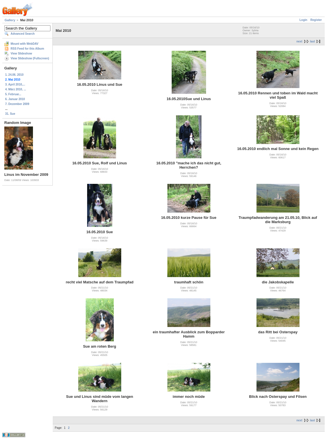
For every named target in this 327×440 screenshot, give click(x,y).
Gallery (10, 20)
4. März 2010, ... (15, 89)
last (312, 41)
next (299, 41)
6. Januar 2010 (15, 99)
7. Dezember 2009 (17, 104)
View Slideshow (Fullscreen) (30, 58)
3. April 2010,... (15, 84)
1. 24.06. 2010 (14, 74)
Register (316, 20)
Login (303, 20)
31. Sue (10, 113)
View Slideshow (21, 53)
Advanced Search (23, 33)
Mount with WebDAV (24, 43)
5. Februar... (13, 94)
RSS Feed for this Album (27, 48)
